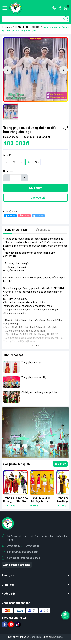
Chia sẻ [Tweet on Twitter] (38, 215)
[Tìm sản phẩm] (35, 19)
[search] (66, 18)
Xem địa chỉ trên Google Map (23, 558)
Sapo (60, 637)
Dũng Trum (36, 637)
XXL (37, 162)
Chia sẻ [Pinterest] (24, 215)
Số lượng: (8, 171)
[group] (35, 69)
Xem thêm (60, 464)
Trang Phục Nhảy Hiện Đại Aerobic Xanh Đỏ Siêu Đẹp (40, 501)
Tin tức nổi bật (13, 355)
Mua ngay (35, 187)
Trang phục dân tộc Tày (34, 377)
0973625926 (32, 545)
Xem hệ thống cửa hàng (16, 564)
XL (28, 162)
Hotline (54, 8)
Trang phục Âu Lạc (31, 362)
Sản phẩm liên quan (16, 464)
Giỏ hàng (67, 8)
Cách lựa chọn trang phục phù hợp (39, 392)
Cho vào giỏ (38, 197)
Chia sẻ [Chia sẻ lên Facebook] (10, 215)
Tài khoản (60, 8)
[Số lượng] (15, 177)
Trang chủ (7, 27)
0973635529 (13, 545)
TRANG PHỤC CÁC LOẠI (27, 27)
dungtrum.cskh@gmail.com (22, 552)
